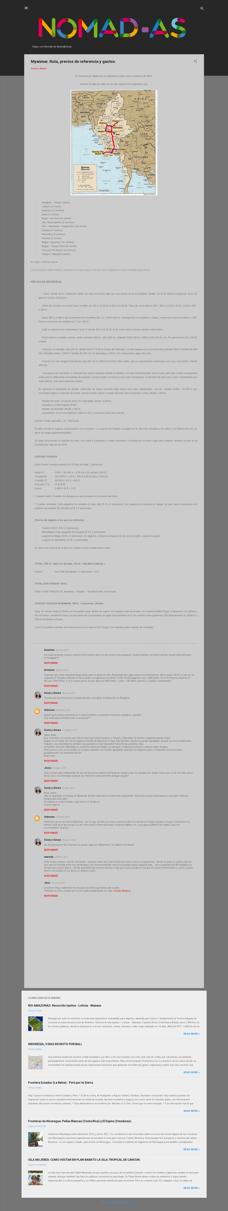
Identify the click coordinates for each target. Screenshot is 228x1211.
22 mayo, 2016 (63, 817)
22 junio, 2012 (62, 650)
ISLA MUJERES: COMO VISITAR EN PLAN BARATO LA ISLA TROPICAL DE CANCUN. (84, 1159)
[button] (195, 61)
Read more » (192, 1033)
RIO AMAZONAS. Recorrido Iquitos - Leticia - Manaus (64, 1005)
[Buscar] (202, 9)
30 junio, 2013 (68, 693)
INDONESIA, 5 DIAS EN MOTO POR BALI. (55, 1044)
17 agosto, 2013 (69, 730)
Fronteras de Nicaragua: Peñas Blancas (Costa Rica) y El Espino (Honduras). (80, 1121)
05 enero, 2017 (61, 857)
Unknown (49, 709)
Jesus (47, 767)
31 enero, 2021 (58, 883)
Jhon (47, 882)
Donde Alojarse (122, 890)
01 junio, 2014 (68, 788)
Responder (51, 663)
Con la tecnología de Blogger (114, 1202)
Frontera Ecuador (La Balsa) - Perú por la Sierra (60, 1082)
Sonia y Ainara (52, 692)
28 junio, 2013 (62, 670)
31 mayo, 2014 (59, 768)
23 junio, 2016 (68, 840)
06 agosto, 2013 (63, 710)
